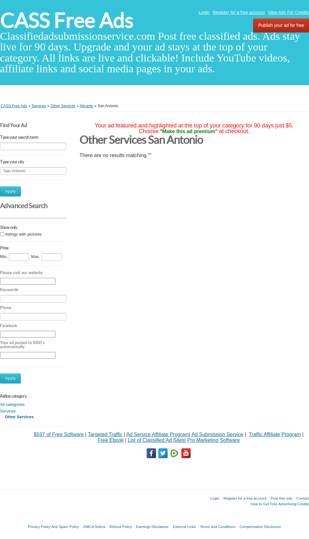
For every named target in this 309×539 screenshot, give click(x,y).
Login (204, 12)
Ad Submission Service (217, 434)
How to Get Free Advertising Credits (280, 504)
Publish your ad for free (281, 25)
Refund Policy (120, 526)
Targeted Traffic (105, 434)
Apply (10, 191)
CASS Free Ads (66, 20)
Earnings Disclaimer (152, 526)
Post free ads (281, 498)
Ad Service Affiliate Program (157, 434)
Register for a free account (239, 12)
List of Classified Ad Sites (156, 440)
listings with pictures (23, 234)
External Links (184, 526)
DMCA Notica (94, 526)
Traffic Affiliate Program (275, 434)
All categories (12, 404)
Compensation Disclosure (260, 526)
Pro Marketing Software (213, 440)
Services (8, 411)
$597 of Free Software (59, 434)
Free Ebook (110, 440)
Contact (302, 498)
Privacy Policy (39, 526)
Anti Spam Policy (65, 526)
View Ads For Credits (288, 12)
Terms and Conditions (217, 526)
